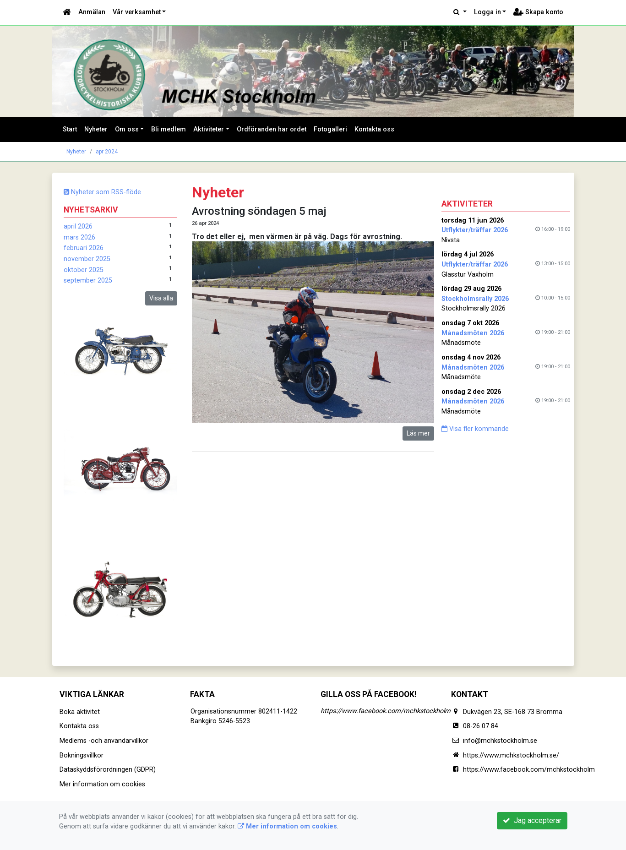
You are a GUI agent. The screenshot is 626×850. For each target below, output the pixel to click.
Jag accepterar (532, 820)
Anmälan (91, 12)
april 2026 (78, 226)
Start (70, 129)
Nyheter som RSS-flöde (102, 192)
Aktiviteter (208, 129)
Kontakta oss (374, 129)
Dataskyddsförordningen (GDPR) (108, 770)
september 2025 (88, 280)
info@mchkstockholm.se (500, 741)
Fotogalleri (330, 129)
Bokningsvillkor (81, 755)
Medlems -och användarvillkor (104, 741)
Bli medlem (168, 129)
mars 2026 (79, 237)
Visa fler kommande (475, 429)
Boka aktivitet (80, 712)
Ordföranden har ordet (271, 129)
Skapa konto (538, 12)
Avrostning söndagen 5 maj (259, 211)
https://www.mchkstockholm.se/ (511, 755)
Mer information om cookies (102, 784)
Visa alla (161, 298)
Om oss (127, 129)
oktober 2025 (83, 270)
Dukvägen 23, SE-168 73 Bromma (512, 712)
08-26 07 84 (480, 726)
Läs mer (418, 433)
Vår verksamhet (137, 12)
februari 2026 (83, 248)
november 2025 (87, 259)
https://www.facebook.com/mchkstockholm (386, 711)
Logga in (487, 12)
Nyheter (96, 129)
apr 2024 (107, 151)
